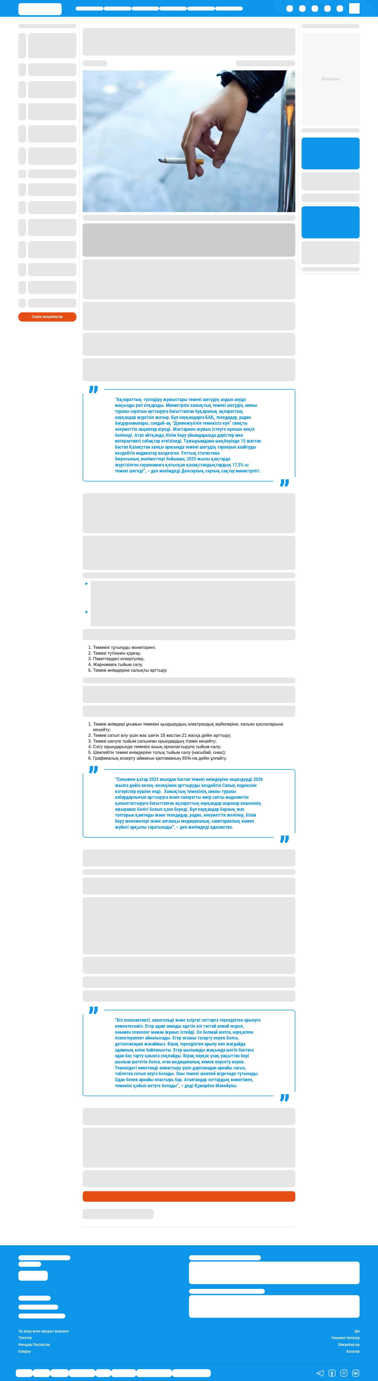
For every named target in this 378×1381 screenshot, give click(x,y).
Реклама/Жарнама (38, 1307)
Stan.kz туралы (34, 1298)
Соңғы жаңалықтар (47, 309)
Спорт (201, 8)
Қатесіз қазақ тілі (154, 1373)
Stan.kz (228, 249)
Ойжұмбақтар (349, 1345)
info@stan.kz (29, 1264)
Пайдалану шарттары (41, 1316)
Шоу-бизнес (229, 8)
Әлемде (145, 8)
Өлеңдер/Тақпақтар (34, 1345)
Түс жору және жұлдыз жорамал (43, 1331)
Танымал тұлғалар (345, 1338)
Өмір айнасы (173, 8)
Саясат (89, 8)
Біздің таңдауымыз (191, 1373)
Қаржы (117, 8)
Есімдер (24, 1351)
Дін (357, 1331)
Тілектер (25, 1338)
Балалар (353, 1351)
